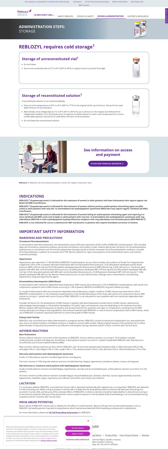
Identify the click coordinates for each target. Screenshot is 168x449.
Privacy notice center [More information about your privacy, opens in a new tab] (49, 440)
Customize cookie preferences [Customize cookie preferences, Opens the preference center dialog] (77, 439)
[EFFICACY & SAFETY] (85, 13)
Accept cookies (77, 428)
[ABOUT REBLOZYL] (65, 13)
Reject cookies (77, 434)
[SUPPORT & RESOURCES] (138, 13)
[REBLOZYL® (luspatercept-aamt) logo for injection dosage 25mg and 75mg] (24, 9)
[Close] (88, 420)
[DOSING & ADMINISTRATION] (110, 13)
